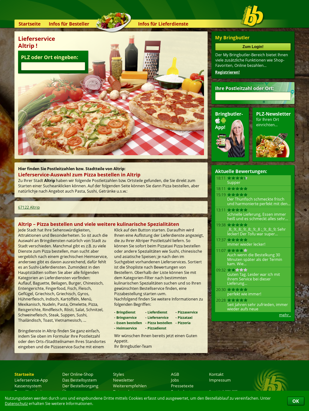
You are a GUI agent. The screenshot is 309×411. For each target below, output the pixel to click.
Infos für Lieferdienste (163, 24)
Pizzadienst (156, 328)
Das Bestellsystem (79, 380)
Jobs (175, 380)
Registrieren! (227, 72)
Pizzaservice (188, 312)
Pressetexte (182, 386)
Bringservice (126, 317)
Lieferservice (158, 317)
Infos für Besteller (69, 24)
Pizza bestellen (159, 322)
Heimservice (126, 328)
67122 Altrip (29, 207)
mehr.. (285, 315)
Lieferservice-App (31, 380)
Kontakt (216, 374)
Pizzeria (184, 322)
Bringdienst (125, 312)
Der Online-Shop (77, 374)
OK (295, 401)
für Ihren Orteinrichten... (273, 134)
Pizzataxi (185, 317)
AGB (175, 374)
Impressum (220, 380)
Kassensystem (28, 386)
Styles (118, 374)
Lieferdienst (157, 312)
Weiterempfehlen (130, 386)
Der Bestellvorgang (80, 386)
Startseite (30, 24)
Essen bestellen (129, 322)
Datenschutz (16, 403)
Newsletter (123, 380)
